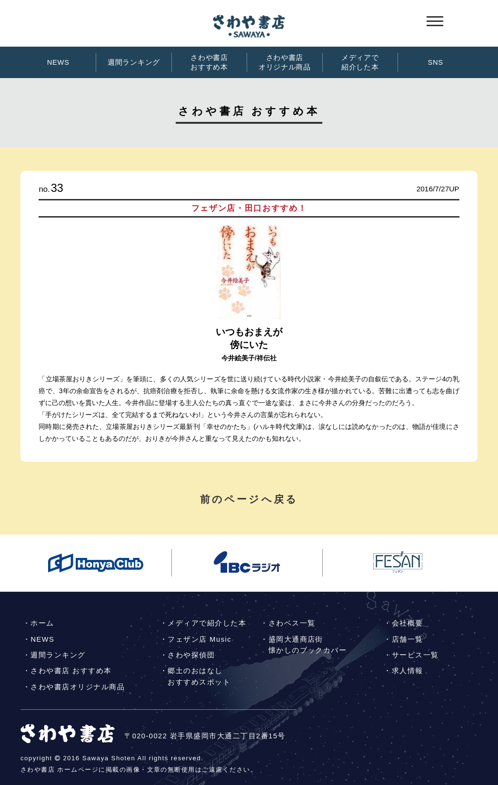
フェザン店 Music (199, 639)
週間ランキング (134, 62)
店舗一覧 (407, 639)
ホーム (42, 623)
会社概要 (407, 623)
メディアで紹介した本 (360, 62)
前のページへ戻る (249, 499)
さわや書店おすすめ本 (209, 62)
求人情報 (407, 671)
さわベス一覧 (292, 623)
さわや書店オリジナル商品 (285, 62)
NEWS (58, 62)
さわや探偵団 (191, 655)
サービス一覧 (415, 655)
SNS (435, 62)
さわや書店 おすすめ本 (70, 671)
